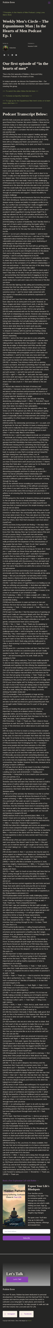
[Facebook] (4, 55)
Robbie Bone (9, 3)
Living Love (40, 13)
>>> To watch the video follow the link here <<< (20, 91)
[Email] (16, 55)
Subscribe (26, 1238)
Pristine (29, 1321)
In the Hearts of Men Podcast (23, 13)
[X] (8, 55)
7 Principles (7, 13)
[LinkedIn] (12, 55)
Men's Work (7, 15)
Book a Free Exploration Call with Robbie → (21, 1181)
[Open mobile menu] (49, 3)
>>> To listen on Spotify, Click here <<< (17, 96)
